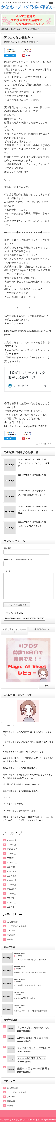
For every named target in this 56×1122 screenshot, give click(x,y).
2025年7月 (11, 854)
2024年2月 (11, 902)
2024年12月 (12, 862)
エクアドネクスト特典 (16, 926)
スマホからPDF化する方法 (31, 1058)
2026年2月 (11, 840)
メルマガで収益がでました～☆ (31, 495)
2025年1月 (11, 858)
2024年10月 (12, 867)
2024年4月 (11, 894)
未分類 (10, 939)
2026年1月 (11, 845)
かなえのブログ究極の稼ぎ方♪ (28, 7)
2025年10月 (12, 849)
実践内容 (11, 935)
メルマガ (42, 444)
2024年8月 (11, 876)
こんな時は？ (13, 922)
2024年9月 (11, 871)
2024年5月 (11, 889)
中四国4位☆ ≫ (41, 629)
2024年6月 (11, 885)
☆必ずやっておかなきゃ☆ (30, 526)
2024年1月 (11, 907)
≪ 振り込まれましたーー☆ (14, 630)
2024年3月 (11, 898)
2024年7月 (11, 880)
